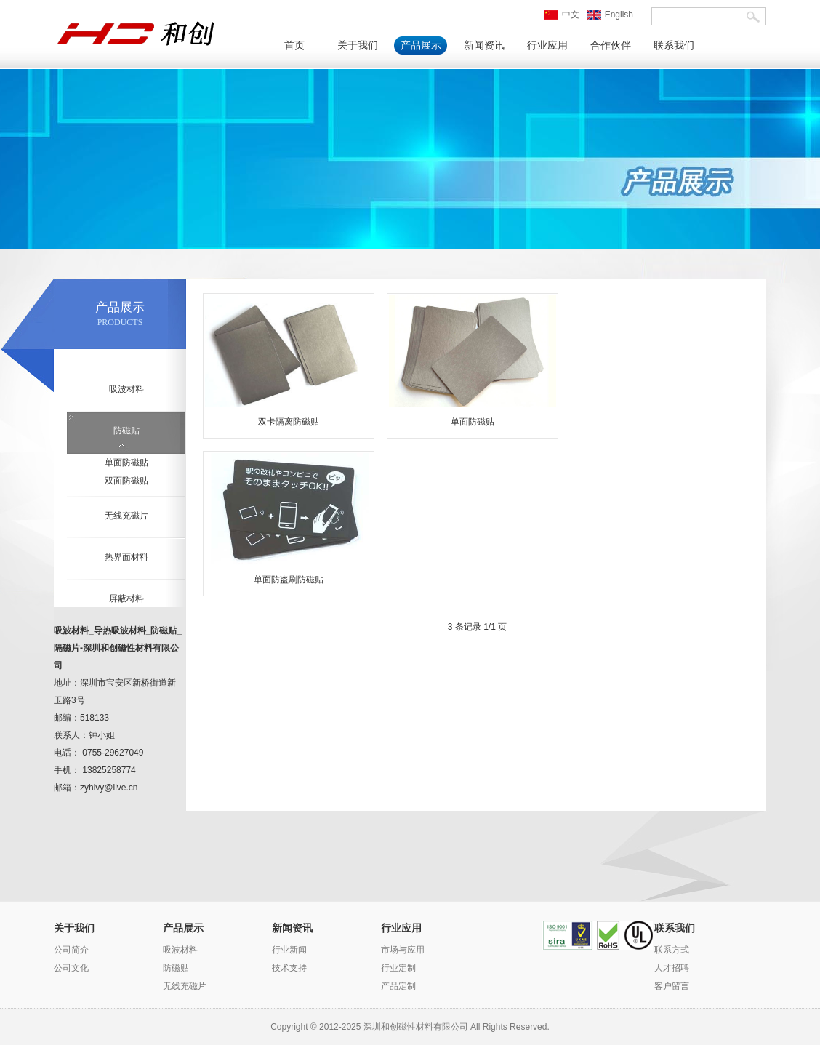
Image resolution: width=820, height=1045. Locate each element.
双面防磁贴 (126, 481)
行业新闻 (289, 950)
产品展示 (421, 45)
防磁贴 (126, 430)
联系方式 (671, 950)
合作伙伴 (610, 45)
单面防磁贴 (126, 462)
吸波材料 (126, 389)
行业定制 (398, 968)
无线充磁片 (126, 516)
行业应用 (547, 45)
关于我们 (357, 45)
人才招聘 (671, 968)
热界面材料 (126, 557)
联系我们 (674, 45)
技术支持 (289, 968)
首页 (294, 45)
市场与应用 (403, 950)
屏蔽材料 (126, 598)
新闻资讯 (484, 45)
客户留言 (671, 986)
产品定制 (398, 986)
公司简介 (71, 950)
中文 (561, 14)
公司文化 (71, 968)
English (610, 14)
